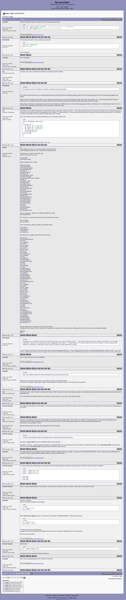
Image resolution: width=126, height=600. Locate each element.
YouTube (75, 597)
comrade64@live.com (28, 34)
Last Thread (112, 578)
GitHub (70, 597)
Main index (48, 595)
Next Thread (118, 578)
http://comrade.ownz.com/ (38, 34)
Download (54, 595)
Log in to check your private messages (60, 8)
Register (66, 6)
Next (11, 16)
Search (61, 6)
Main (12, 13)
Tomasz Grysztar (61, 597)
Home (57, 6)
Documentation (61, 595)
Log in (71, 8)
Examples (68, 595)
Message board (75, 595)
